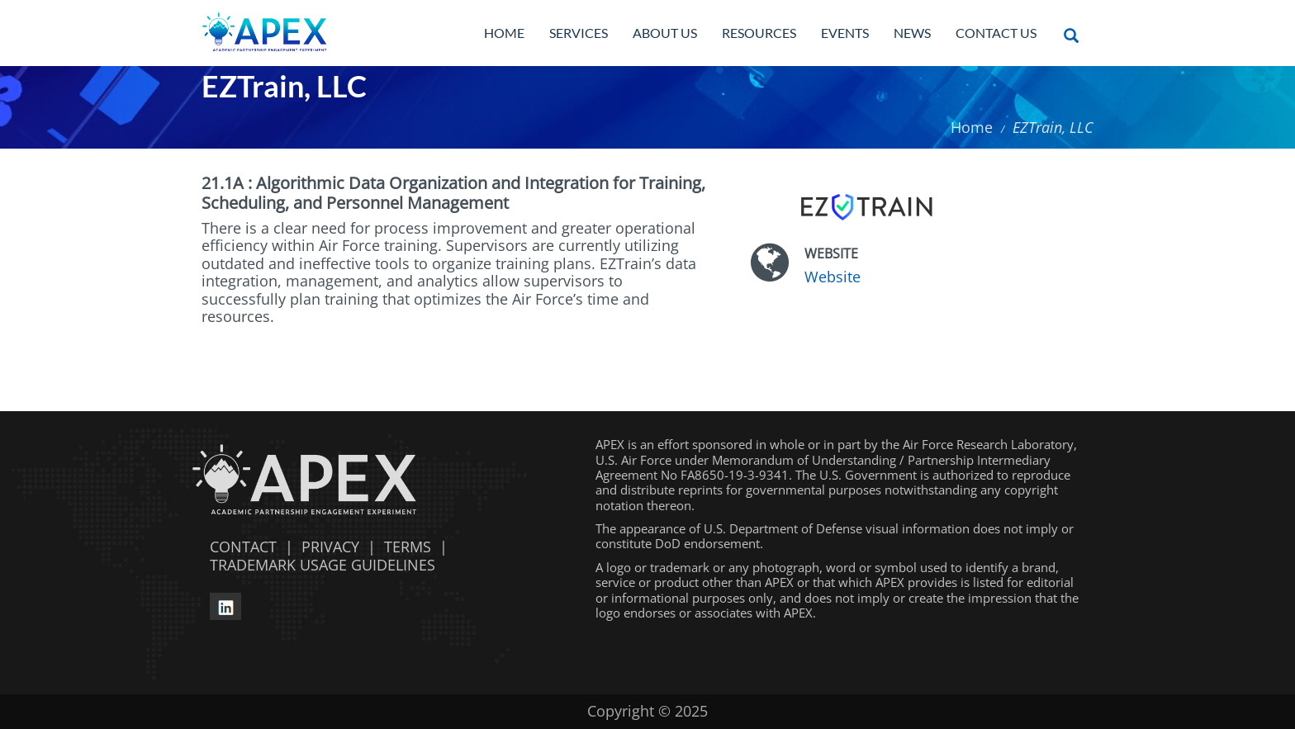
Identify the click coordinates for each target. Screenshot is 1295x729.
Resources (759, 32)
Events (845, 32)
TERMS (407, 546)
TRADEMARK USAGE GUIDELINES (318, 565)
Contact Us (996, 32)
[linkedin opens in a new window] (225, 604)
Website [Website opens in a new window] (832, 276)
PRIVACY (330, 546)
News (912, 32)
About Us (665, 32)
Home (504, 32)
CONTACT (239, 546)
